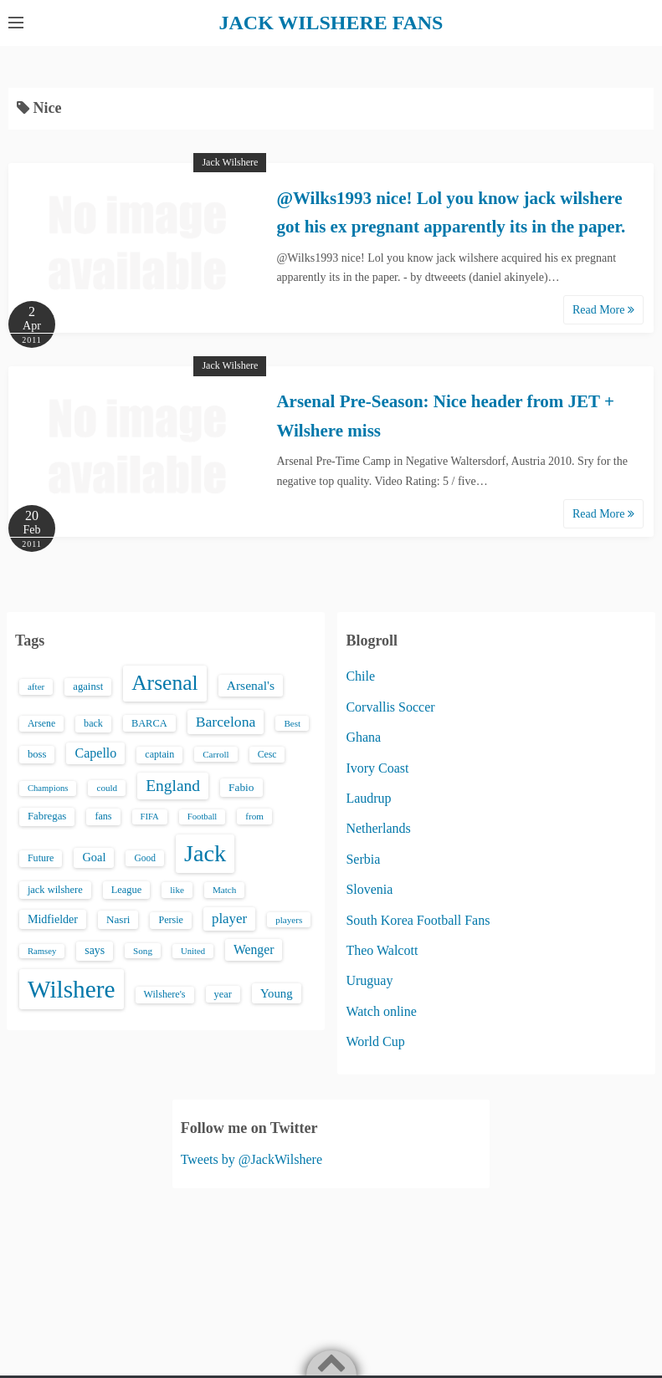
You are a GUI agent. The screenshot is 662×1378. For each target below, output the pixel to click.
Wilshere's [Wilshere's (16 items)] (165, 993)
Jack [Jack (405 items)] (205, 852)
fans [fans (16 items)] (103, 816)
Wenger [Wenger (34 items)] (253, 949)
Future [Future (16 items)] (41, 857)
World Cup (375, 1041)
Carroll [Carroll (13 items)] (216, 753)
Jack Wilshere (230, 161)
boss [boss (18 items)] (37, 753)
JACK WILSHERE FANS (331, 22)
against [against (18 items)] (88, 686)
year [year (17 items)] (223, 993)
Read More (603, 309)
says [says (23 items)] (95, 949)
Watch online (381, 1010)
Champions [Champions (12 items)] (48, 787)
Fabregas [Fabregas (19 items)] (47, 816)
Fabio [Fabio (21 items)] (241, 786)
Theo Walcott (382, 949)
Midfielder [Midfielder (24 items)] (53, 918)
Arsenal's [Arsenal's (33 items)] (251, 685)
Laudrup (368, 797)
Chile (360, 676)
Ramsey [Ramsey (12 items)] (42, 950)
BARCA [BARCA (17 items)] (149, 722)
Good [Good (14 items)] (145, 857)
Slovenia (369, 888)
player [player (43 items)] (229, 918)
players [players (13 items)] (288, 919)
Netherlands (378, 827)
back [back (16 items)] (93, 722)
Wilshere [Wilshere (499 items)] (71, 988)
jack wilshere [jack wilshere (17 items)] (55, 889)
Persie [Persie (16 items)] (170, 919)
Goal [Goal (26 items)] (93, 856)
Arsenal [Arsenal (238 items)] (164, 683)
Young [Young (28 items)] (276, 992)
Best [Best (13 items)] (292, 722)
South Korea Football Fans (418, 919)
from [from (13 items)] (254, 816)
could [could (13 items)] (106, 787)
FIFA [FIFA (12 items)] (150, 816)
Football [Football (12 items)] (202, 816)
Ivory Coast (377, 767)
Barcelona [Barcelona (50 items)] (226, 720)
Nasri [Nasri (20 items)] (118, 918)
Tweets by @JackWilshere (251, 1158)
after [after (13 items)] (36, 686)
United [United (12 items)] (193, 950)
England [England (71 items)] (173, 785)
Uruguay (369, 979)
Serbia (363, 858)
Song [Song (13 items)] (142, 950)
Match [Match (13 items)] (224, 889)
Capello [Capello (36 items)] (95, 752)
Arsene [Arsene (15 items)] (41, 722)
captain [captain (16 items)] (159, 753)
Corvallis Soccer (390, 706)
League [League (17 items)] (126, 889)
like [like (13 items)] (177, 889)
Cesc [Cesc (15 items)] (267, 753)
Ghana (363, 736)
